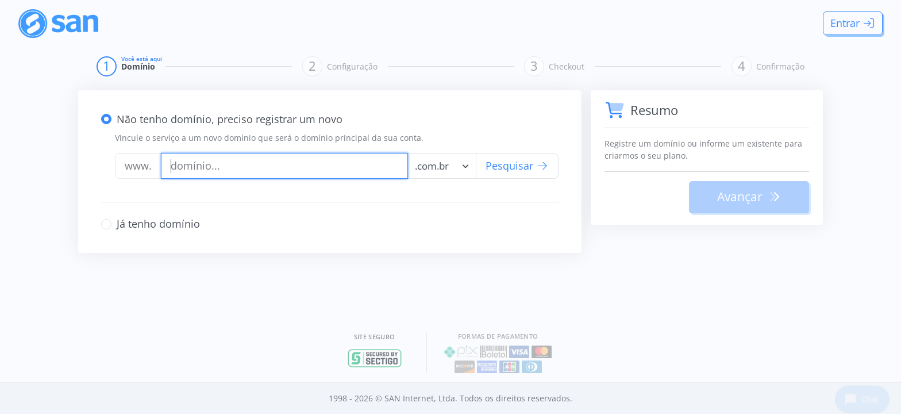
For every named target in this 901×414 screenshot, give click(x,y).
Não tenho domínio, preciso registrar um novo (229, 119)
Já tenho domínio (158, 224)
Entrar (853, 23)
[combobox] (441, 166)
